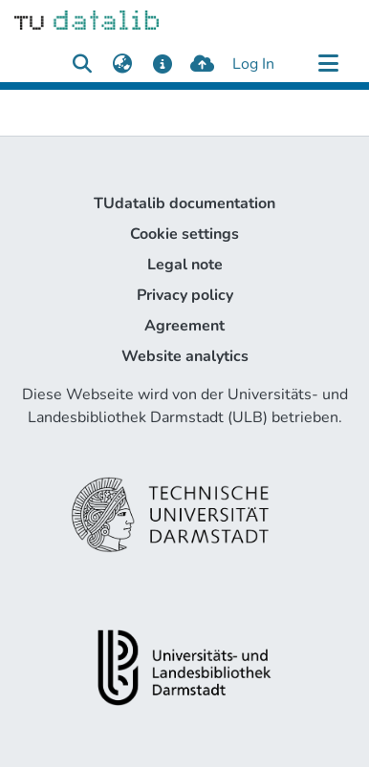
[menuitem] (122, 64)
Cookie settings (184, 234)
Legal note (185, 264)
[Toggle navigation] (328, 64)
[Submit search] (82, 64)
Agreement (184, 325)
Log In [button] (254, 64)
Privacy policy (185, 295)
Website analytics (185, 356)
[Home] (86, 19)
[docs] (162, 64)
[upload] (202, 64)
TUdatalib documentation (184, 203)
